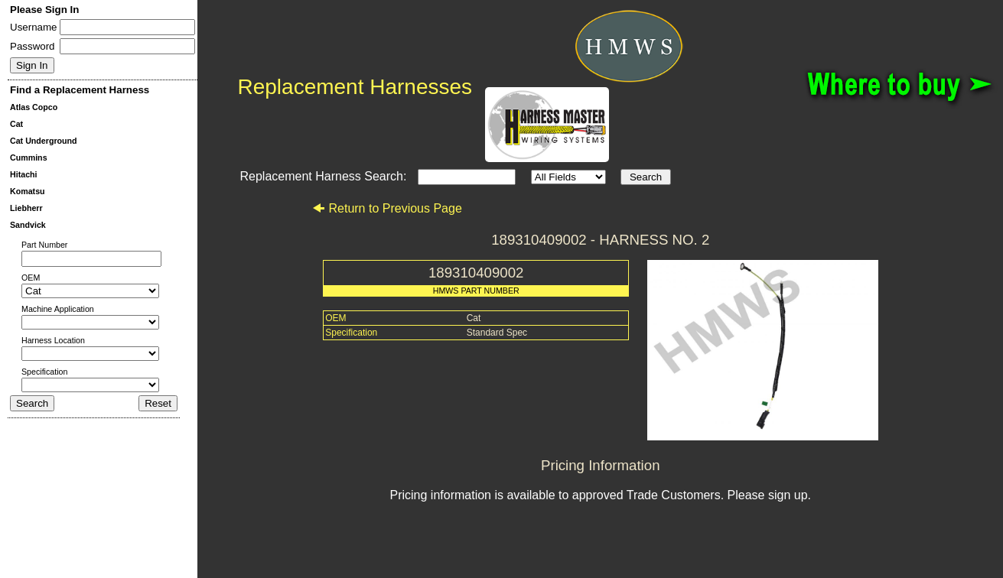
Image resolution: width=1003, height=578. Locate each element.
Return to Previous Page (386, 208)
